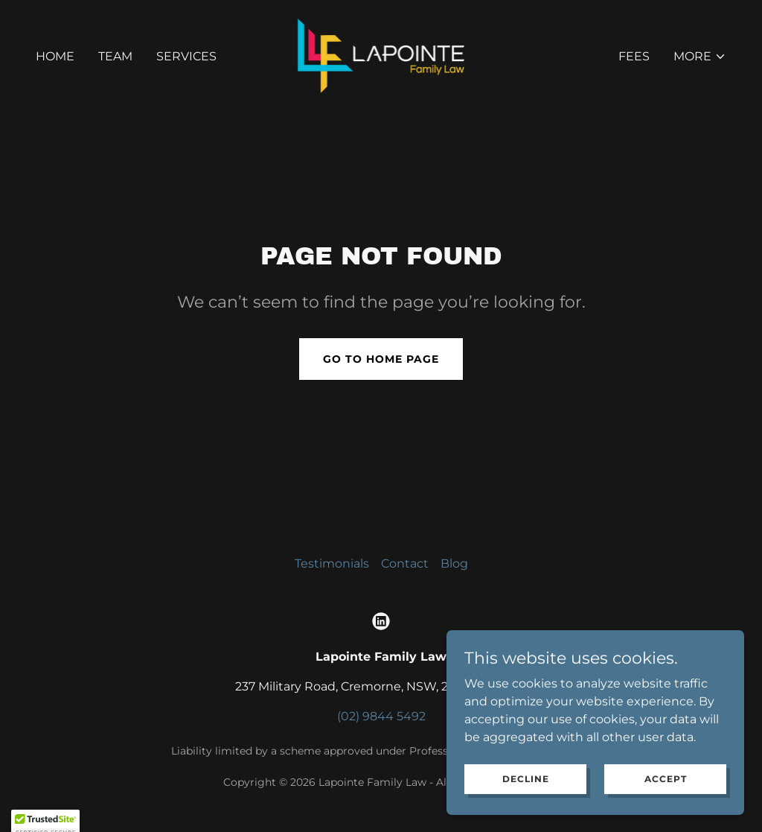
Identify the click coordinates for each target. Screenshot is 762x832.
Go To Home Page (381, 359)
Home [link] (55, 56)
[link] (381, 55)
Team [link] (115, 56)
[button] (699, 57)
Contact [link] (405, 563)
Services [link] (186, 56)
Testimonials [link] (332, 563)
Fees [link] (634, 56)
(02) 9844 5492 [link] (381, 716)
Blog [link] (454, 563)
